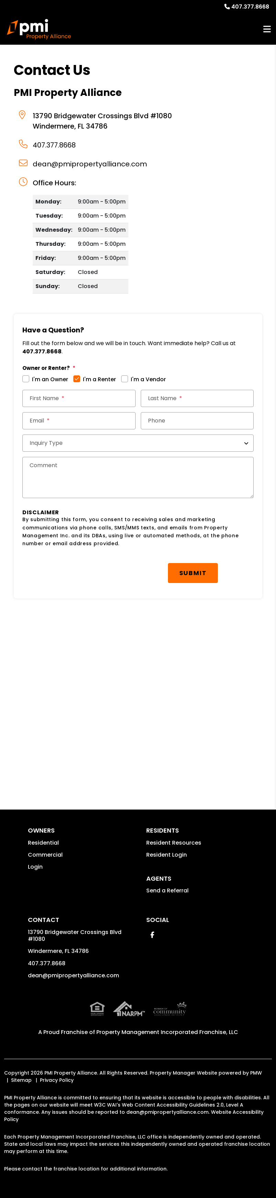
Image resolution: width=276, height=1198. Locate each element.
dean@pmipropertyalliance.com (90, 164)
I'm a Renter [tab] (99, 379)
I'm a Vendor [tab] (148, 379)
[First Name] (78, 398)
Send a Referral (167, 890)
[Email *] (78, 420)
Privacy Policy (57, 1080)
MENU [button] (267, 29)
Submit (193, 573)
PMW (256, 1072)
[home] (39, 29)
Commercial (45, 855)
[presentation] (74, 569)
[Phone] (197, 420)
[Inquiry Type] (138, 443)
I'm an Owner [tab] (50, 379)
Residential (43, 843)
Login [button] (35, 867)
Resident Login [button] (166, 855)
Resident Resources (173, 843)
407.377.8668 (250, 7)
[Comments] (138, 477)
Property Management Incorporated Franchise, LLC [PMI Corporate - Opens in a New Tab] (167, 1032)
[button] (152, 935)
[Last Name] (197, 398)
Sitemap (21, 1080)
